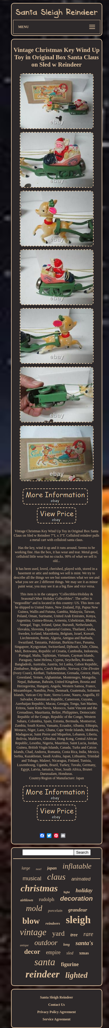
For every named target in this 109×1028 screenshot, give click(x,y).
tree (74, 934)
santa (44, 962)
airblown (26, 900)
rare (88, 934)
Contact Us (56, 1005)
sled (69, 953)
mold (34, 908)
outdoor (46, 943)
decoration (76, 898)
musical (32, 878)
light (67, 892)
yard (58, 933)
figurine (70, 964)
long (66, 944)
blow (31, 921)
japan (52, 868)
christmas (39, 888)
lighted (76, 975)
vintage (33, 932)
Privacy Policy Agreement (56, 1012)
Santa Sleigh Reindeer (56, 997)
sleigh (78, 920)
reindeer (43, 974)
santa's (84, 943)
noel (38, 869)
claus (56, 876)
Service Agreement (56, 1019)
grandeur (77, 910)
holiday (84, 890)
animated (80, 878)
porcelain (55, 910)
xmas (84, 953)
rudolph (46, 899)
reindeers (53, 923)
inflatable (77, 866)
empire (53, 952)
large (26, 868)
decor (32, 951)
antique (24, 945)
